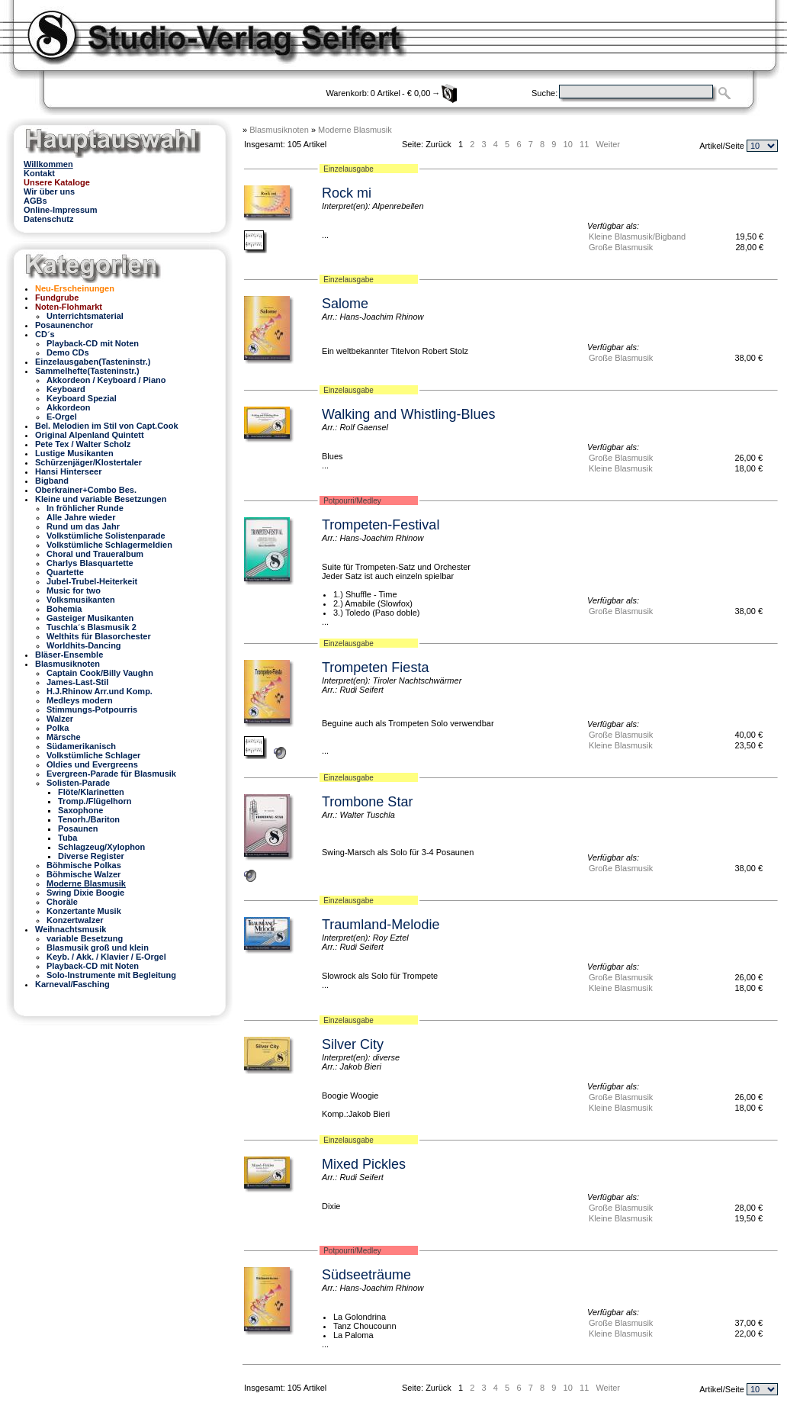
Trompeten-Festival (380, 524)
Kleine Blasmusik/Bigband (637, 236)
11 (584, 144)
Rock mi (346, 193)
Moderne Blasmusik (355, 129)
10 (568, 144)
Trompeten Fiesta (375, 667)
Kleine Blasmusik (621, 468)
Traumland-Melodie (380, 924)
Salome (345, 303)
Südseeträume (366, 1274)
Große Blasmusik (621, 247)
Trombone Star (367, 801)
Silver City (353, 1044)
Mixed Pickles (364, 1164)
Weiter (608, 144)
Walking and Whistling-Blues (408, 414)
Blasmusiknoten (279, 129)
